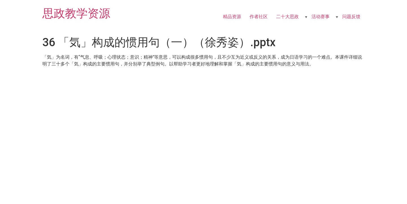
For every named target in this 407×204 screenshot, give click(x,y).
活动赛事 (320, 16)
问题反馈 (351, 16)
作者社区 (259, 16)
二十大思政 (287, 16)
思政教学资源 (76, 13)
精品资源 (232, 16)
